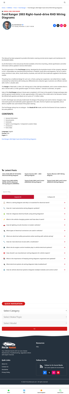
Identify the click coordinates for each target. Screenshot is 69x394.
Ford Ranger (16, 11)
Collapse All (51, 197)
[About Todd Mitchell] (7, 25)
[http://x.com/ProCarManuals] (49, 372)
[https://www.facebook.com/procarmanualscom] (45, 372)
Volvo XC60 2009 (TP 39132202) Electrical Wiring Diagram (11, 174)
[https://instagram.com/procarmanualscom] (54, 372)
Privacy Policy (6, 372)
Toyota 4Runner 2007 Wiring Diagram (56, 174)
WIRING (6, 11)
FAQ (37, 347)
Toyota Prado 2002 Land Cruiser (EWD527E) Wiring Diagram (57, 181)
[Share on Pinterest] (64, 25)
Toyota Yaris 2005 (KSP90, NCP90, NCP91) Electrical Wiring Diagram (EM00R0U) (10, 182)
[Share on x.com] (58, 25)
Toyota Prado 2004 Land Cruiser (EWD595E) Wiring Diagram (34, 181)
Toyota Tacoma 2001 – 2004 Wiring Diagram (33, 174)
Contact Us (5, 367)
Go (34, 329)
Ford (10, 11)
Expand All (18, 197)
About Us (4, 364)
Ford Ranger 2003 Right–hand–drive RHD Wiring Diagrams (19, 139)
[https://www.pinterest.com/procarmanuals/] (58, 372)
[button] (64, 2)
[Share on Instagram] (61, 25)
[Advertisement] (34, 44)
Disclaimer (5, 369)
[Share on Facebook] (54, 25)
